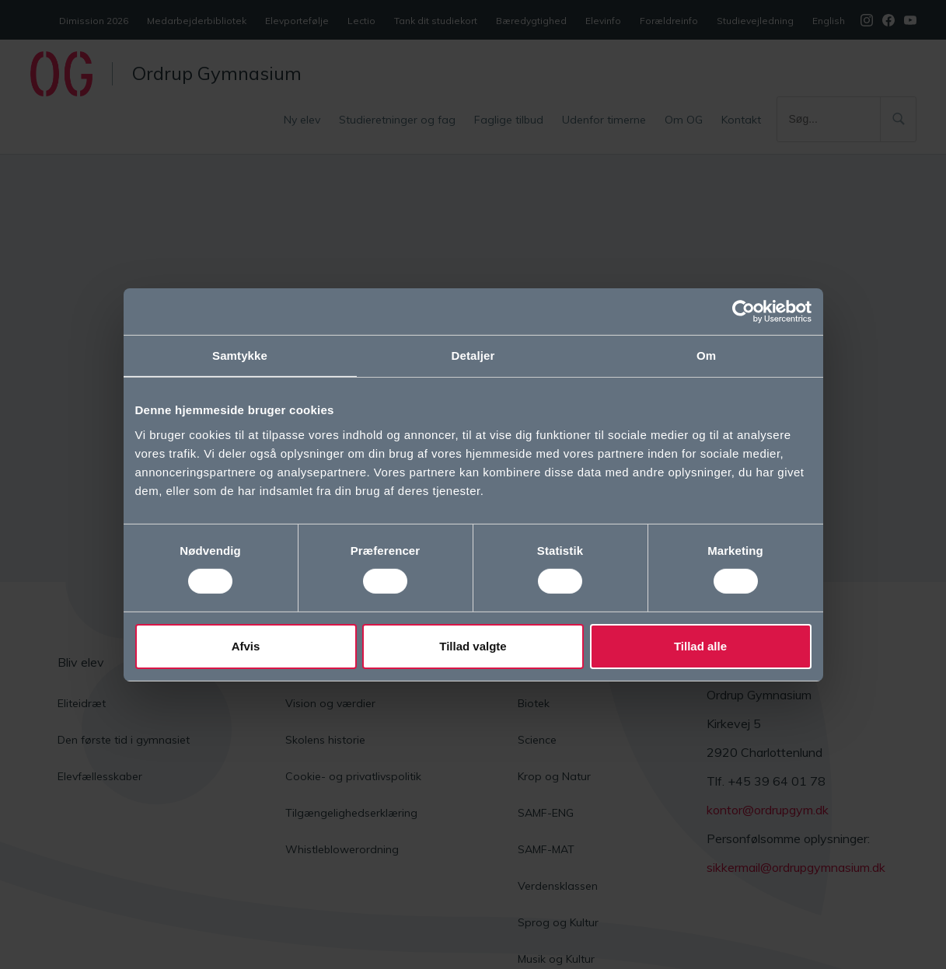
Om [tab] (706, 354)
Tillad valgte (472, 646)
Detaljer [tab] (473, 354)
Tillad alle (700, 646)
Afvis (246, 646)
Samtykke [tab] (239, 354)
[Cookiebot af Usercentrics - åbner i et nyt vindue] (743, 310)
